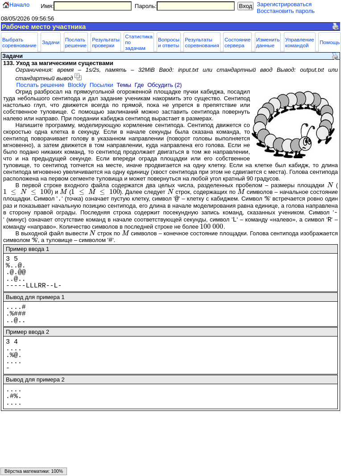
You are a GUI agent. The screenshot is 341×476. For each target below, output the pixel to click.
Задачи (50, 42)
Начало (19, 4)
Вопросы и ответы (168, 42)
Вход (245, 6)
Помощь (330, 42)
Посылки (101, 85)
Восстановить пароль (286, 11)
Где (139, 85)
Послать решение (76, 42)
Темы (123, 85)
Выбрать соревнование (19, 42)
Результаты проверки (106, 42)
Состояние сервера (237, 42)
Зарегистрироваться (284, 4)
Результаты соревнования (202, 42)
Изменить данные (268, 42)
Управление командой (299, 42)
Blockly (77, 85)
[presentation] (330, 185)
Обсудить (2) (164, 85)
